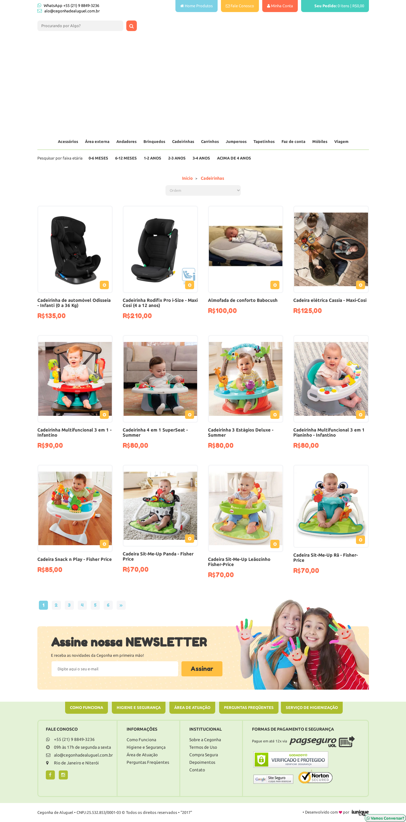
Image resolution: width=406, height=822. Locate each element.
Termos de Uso (203, 747)
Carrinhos (210, 141)
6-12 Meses (126, 158)
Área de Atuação (192, 707)
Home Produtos (196, 6)
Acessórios (68, 141)
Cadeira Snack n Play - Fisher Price (74, 559)
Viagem (341, 141)
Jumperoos (236, 141)
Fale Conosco (240, 6)
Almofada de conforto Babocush (243, 300)
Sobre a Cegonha (205, 739)
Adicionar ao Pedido (106, 286)
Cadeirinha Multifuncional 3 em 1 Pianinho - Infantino (329, 432)
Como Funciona (86, 707)
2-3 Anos (177, 158)
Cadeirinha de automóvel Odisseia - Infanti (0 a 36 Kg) (74, 303)
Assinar (201, 668)
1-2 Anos (152, 158)
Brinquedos (154, 141)
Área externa (97, 141)
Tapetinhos (264, 141)
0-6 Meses (98, 158)
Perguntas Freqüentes (249, 707)
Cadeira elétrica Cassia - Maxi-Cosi (330, 300)
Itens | (335, 5)
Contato (197, 769)
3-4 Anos (201, 158)
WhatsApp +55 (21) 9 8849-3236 (68, 5)
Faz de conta (293, 141)
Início (187, 178)
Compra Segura (203, 754)
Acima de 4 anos (234, 158)
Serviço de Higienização (312, 707)
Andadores (126, 141)
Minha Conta (280, 6)
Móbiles (319, 141)
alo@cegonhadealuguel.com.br (72, 11)
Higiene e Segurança (139, 707)
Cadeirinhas (183, 141)
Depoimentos (202, 762)
